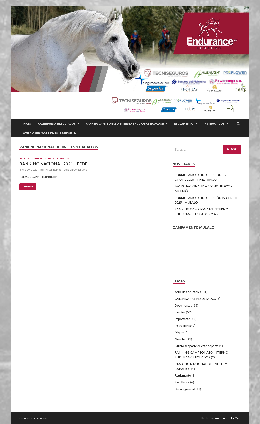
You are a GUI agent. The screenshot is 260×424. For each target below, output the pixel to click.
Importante (182, 319)
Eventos (180, 312)
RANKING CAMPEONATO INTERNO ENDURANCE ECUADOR (125, 123)
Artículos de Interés (188, 292)
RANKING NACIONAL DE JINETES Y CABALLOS (44, 159)
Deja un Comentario (75, 169)
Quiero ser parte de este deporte (196, 346)
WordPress (222, 418)
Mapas (179, 332)
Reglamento (184, 123)
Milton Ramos (53, 169)
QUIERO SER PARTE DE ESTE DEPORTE (49, 132)
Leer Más (27, 186)
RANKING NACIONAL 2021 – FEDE (53, 163)
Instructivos (214, 123)
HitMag (235, 418)
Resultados (182, 382)
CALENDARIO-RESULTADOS (57, 123)
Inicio (27, 123)
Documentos (183, 305)
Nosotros (181, 339)
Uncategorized (185, 389)
